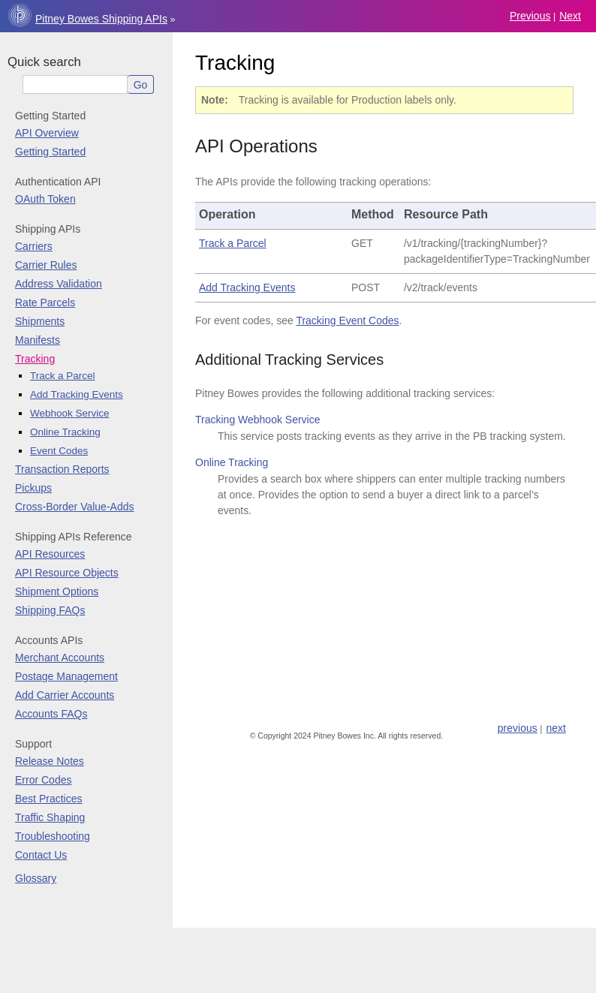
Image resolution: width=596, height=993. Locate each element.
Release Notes (49, 761)
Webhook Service (70, 413)
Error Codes (43, 780)
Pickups (33, 488)
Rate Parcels (45, 302)
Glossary (35, 878)
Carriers (34, 246)
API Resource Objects (67, 573)
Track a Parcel (62, 375)
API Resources (50, 554)
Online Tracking (65, 432)
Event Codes (59, 450)
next (570, 16)
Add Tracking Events (76, 394)
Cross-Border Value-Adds (74, 507)
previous (530, 16)
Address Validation (58, 284)
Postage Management (66, 676)
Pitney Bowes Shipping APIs (101, 19)
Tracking (35, 359)
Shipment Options (56, 591)
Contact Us (41, 855)
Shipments (40, 321)
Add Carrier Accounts (64, 695)
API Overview (47, 133)
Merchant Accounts (59, 657)
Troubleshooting (52, 836)
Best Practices (48, 799)
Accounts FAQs (51, 714)
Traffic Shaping (50, 817)
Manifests (37, 340)
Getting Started (50, 152)
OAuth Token (45, 199)
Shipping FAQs (50, 610)
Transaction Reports (62, 469)
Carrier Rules (46, 265)
